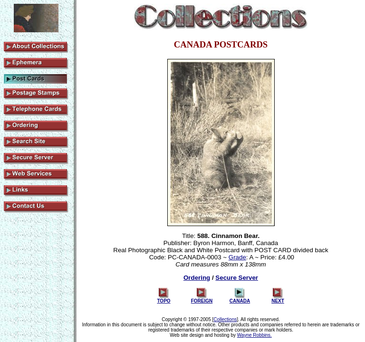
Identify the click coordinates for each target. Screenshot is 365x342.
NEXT (277, 299)
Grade (237, 257)
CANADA (240, 299)
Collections (225, 319)
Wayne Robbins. (254, 335)
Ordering (196, 277)
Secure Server (236, 277)
